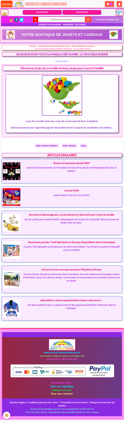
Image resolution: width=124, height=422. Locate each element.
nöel (83, 146)
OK (88, 19)
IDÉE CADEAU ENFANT (47, 146)
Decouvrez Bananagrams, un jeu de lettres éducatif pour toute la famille (71, 214)
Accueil (33, 46)
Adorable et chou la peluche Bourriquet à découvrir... (71, 300)
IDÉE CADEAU (69, 146)
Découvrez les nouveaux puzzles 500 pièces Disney (71, 269)
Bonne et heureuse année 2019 (72, 162)
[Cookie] (6, 415)
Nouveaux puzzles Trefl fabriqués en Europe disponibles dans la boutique (71, 241)
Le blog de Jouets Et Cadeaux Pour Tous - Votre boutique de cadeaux (66, 46)
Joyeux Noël (71, 190)
